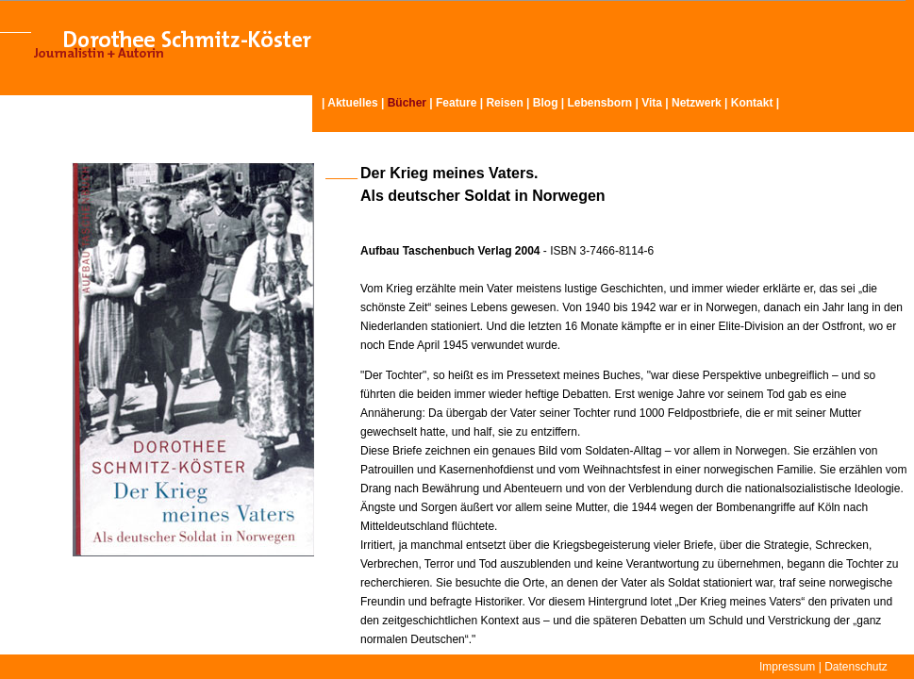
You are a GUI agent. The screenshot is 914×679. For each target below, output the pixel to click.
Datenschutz (856, 666)
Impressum (787, 666)
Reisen (504, 102)
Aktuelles (352, 102)
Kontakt (752, 102)
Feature (456, 102)
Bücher (407, 102)
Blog (545, 102)
